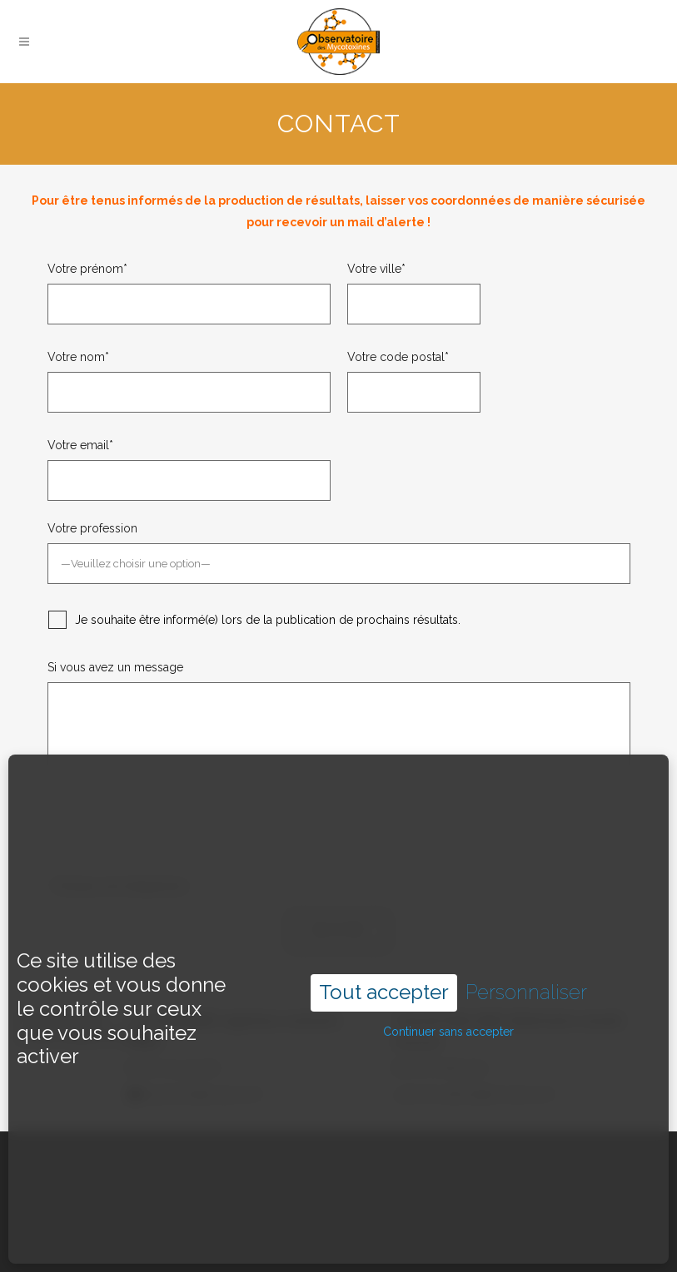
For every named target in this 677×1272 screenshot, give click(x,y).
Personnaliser (526, 953)
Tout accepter (384, 953)
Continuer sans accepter (448, 991)
